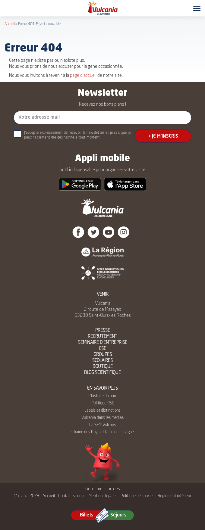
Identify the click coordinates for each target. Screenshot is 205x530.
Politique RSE (102, 403)
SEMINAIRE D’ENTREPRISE (102, 343)
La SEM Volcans (102, 425)
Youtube (108, 232)
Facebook (78, 232)
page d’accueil (83, 75)
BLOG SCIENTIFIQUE (102, 373)
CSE (102, 349)
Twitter (93, 232)
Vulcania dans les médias (102, 418)
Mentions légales (103, 496)
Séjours (118, 515)
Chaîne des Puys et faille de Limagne (102, 432)
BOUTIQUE (103, 367)
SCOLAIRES (102, 361)
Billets (86, 515)
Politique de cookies (137, 496)
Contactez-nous (71, 496)
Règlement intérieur (174, 496)
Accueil (9, 24)
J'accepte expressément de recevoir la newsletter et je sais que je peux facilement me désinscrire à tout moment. (77, 135)
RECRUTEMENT (102, 337)
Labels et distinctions (102, 410)
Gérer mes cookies (102, 489)
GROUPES (102, 355)
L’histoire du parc (102, 396)
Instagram (124, 232)
